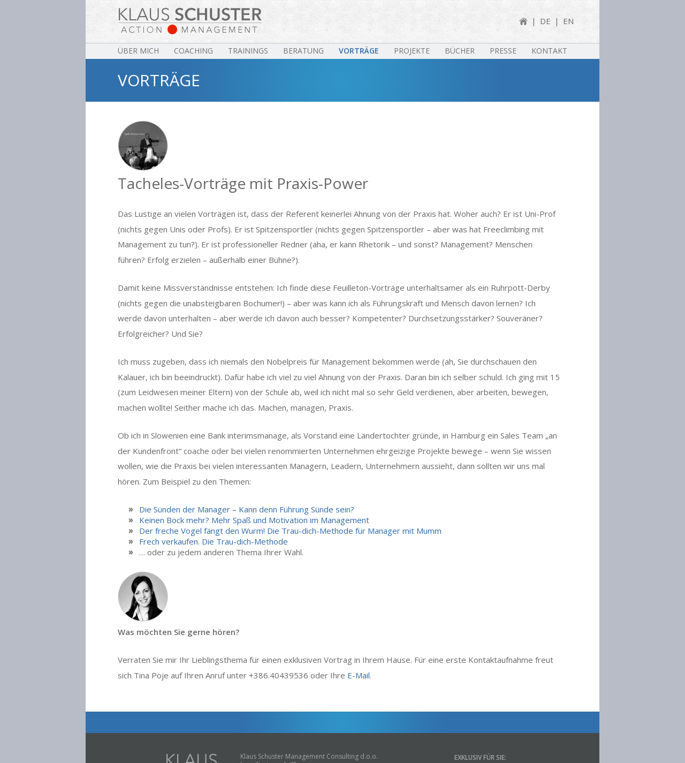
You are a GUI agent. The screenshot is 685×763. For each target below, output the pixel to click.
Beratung (303, 51)
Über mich (138, 51)
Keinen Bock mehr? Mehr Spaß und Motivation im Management (254, 519)
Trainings (248, 51)
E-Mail (358, 675)
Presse (503, 51)
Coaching (193, 51)
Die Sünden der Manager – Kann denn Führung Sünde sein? (246, 508)
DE (545, 21)
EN (568, 21)
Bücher (460, 51)
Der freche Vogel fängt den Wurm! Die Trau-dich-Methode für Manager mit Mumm (290, 529)
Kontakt (549, 51)
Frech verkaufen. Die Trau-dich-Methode (213, 540)
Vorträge (359, 51)
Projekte (412, 51)
